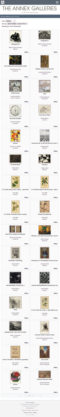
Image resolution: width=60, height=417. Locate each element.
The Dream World (15, 164)
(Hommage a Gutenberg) (15, 260)
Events (33, 410)
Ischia (15, 309)
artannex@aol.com (30, 408)
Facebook (25, 412)
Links (37, 410)
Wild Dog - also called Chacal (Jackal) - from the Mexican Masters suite (44, 236)
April (44, 93)
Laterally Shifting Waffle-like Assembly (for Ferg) (44, 285)
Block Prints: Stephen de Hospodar (15, 234)
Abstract (15, 143)
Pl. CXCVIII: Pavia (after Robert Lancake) (15, 214)
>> (40, 395)
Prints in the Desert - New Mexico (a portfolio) (15, 359)
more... (26, 52)
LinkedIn (34, 412)
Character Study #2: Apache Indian (44, 335)
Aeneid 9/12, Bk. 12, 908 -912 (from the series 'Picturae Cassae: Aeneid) (44, 143)
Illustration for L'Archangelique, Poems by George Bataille (44, 260)
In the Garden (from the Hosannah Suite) (15, 66)
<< (19, 395)
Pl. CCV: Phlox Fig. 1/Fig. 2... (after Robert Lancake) (44, 310)
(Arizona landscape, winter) (44, 379)
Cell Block (45, 164)
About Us (24, 410)
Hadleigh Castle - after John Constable (15, 332)
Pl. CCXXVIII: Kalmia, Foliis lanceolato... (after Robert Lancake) (44, 189)
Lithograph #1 (45, 40)
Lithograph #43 (15, 44)
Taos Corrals (44, 359)
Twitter (30, 412)
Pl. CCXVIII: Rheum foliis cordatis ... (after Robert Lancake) (15, 189)
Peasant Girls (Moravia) (44, 214)
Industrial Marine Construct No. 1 (15, 285)
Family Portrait (15, 93)
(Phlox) (15, 384)
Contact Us (29, 410)
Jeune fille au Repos (44, 115)
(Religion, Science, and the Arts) (45, 69)
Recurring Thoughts (15, 118)
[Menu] (57, 2)
